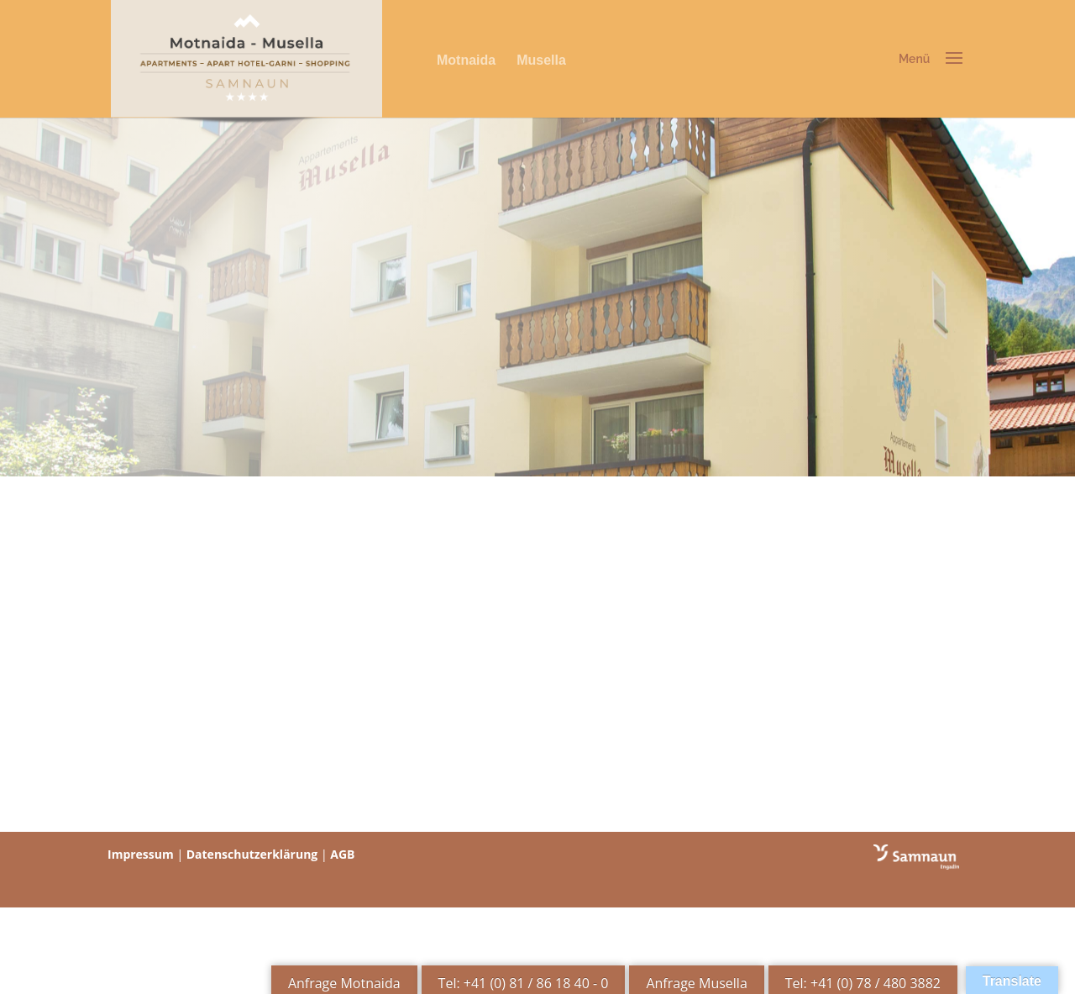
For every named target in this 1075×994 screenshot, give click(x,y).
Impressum (141, 854)
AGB (342, 854)
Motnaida (466, 60)
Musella (541, 60)
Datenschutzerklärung (252, 854)
